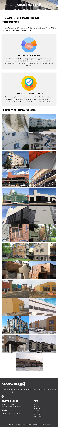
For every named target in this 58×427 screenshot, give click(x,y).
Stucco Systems (42, 9)
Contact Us (6, 13)
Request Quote (38, 416)
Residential (15, 9)
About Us (5, 9)
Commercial (28, 9)
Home (35, 404)
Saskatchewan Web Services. (41, 424)
